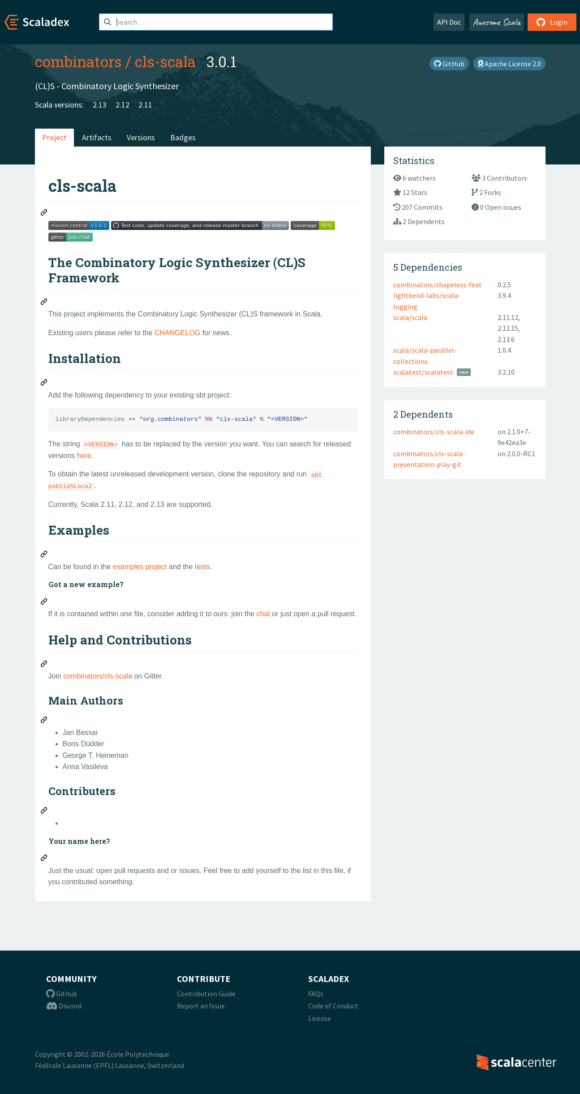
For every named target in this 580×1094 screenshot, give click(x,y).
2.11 (145, 104)
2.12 (122, 104)
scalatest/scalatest (423, 372)
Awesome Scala (496, 22)
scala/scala (410, 317)
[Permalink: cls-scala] (44, 214)
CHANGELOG (177, 333)
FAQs (315, 993)
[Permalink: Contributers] (44, 811)
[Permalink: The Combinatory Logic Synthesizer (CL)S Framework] (44, 303)
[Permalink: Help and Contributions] (44, 665)
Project (54, 137)
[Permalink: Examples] (44, 555)
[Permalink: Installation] (44, 383)
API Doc (449, 21)
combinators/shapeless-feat (437, 284)
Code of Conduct (333, 1005)
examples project (140, 567)
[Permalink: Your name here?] (44, 859)
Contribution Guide (206, 993)
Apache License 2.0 (509, 63)
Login (552, 21)
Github (61, 993)
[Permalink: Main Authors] (44, 721)
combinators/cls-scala (97, 676)
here (84, 455)
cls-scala (165, 61)
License (319, 1018)
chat (263, 614)
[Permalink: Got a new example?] (44, 603)
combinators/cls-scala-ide (433, 431)
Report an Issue (201, 1005)
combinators (78, 61)
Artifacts (97, 137)
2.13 (100, 104)
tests (202, 567)
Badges (183, 137)
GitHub (449, 63)
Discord (64, 1005)
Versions (141, 137)
